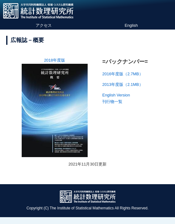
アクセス (44, 25)
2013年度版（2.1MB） (122, 84)
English (131, 25)
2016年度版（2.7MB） (122, 74)
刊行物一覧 (112, 101)
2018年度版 (54, 60)
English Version (116, 95)
